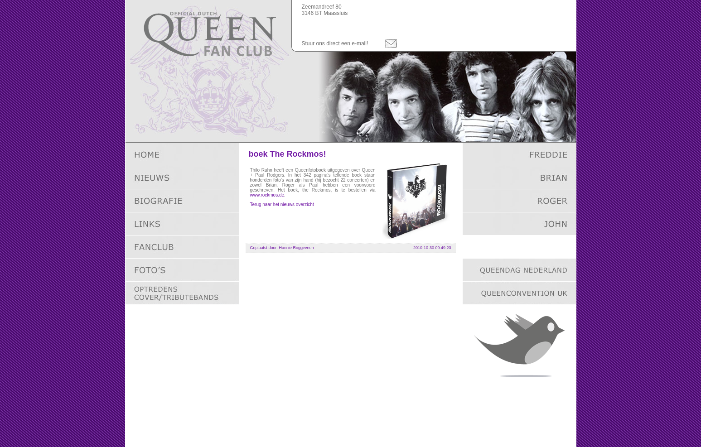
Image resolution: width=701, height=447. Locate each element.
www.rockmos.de (267, 194)
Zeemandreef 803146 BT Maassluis (325, 10)
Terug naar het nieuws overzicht (282, 204)
